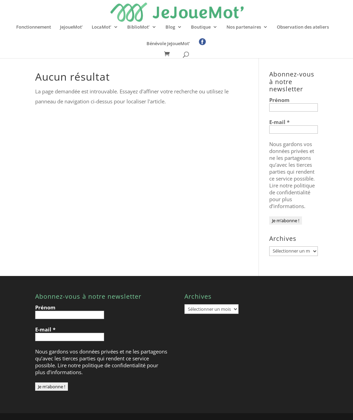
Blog (170, 27)
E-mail (279, 122)
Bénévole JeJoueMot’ (168, 44)
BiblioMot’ (138, 27)
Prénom (279, 99)
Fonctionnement (33, 27)
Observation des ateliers (303, 27)
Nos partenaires (243, 27)
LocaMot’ (101, 27)
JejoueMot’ (71, 27)
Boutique (201, 27)
